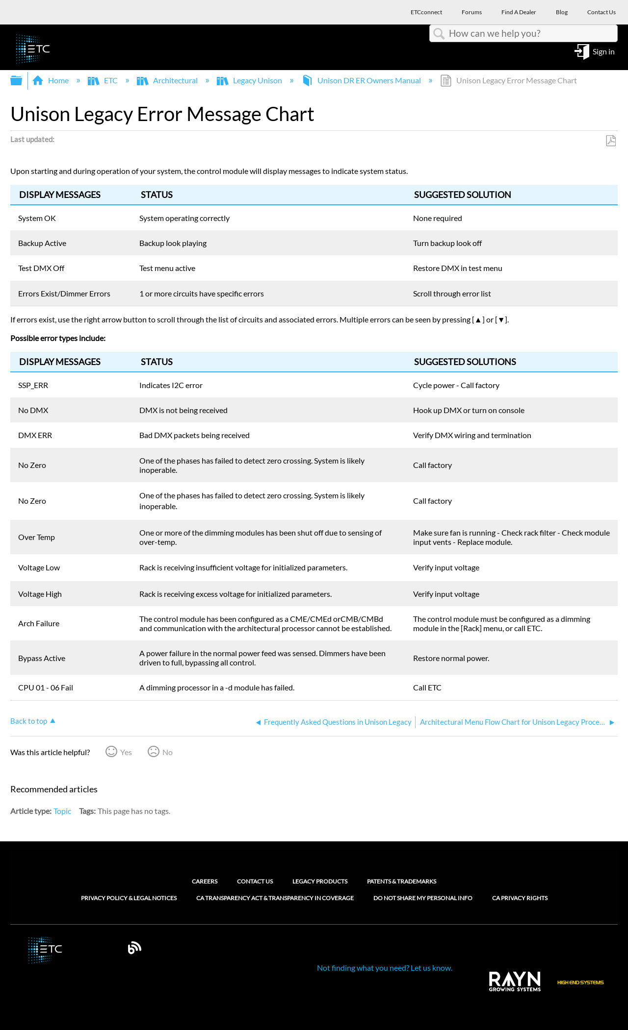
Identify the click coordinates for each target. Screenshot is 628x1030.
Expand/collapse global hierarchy (22, 81)
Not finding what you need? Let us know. (384, 967)
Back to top (28, 720)
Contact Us (255, 881)
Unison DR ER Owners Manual (361, 80)
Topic (62, 810)
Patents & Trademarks (401, 881)
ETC (103, 80)
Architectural (168, 80)
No (167, 752)
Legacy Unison (250, 80)
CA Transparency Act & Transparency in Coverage (275, 898)
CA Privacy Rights (520, 898)
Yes (126, 752)
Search (439, 33)
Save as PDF (610, 141)
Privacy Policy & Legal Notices (129, 898)
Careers (204, 881)
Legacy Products (319, 881)
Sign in (604, 50)
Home (51, 80)
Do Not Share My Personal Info (422, 898)
